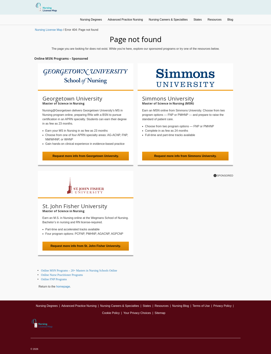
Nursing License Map (48, 29)
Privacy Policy (222, 305)
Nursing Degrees (91, 19)
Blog (230, 19)
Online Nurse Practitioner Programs (62, 274)
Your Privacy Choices (137, 312)
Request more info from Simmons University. (185, 156)
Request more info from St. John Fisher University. (85, 245)
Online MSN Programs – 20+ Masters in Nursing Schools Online (79, 270)
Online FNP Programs (54, 279)
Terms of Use (201, 305)
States (198, 19)
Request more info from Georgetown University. (85, 156)
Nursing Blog (180, 305)
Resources (214, 19)
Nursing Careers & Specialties (168, 19)
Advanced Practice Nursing (125, 19)
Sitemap (160, 312)
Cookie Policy (111, 312)
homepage (63, 286)
